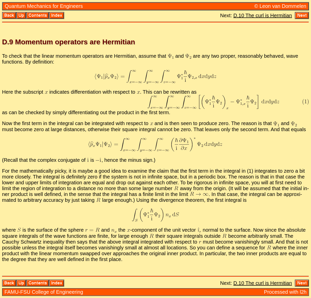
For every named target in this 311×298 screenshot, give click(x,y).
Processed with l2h (285, 292)
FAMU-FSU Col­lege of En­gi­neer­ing (44, 292)
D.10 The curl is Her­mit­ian (262, 15)
